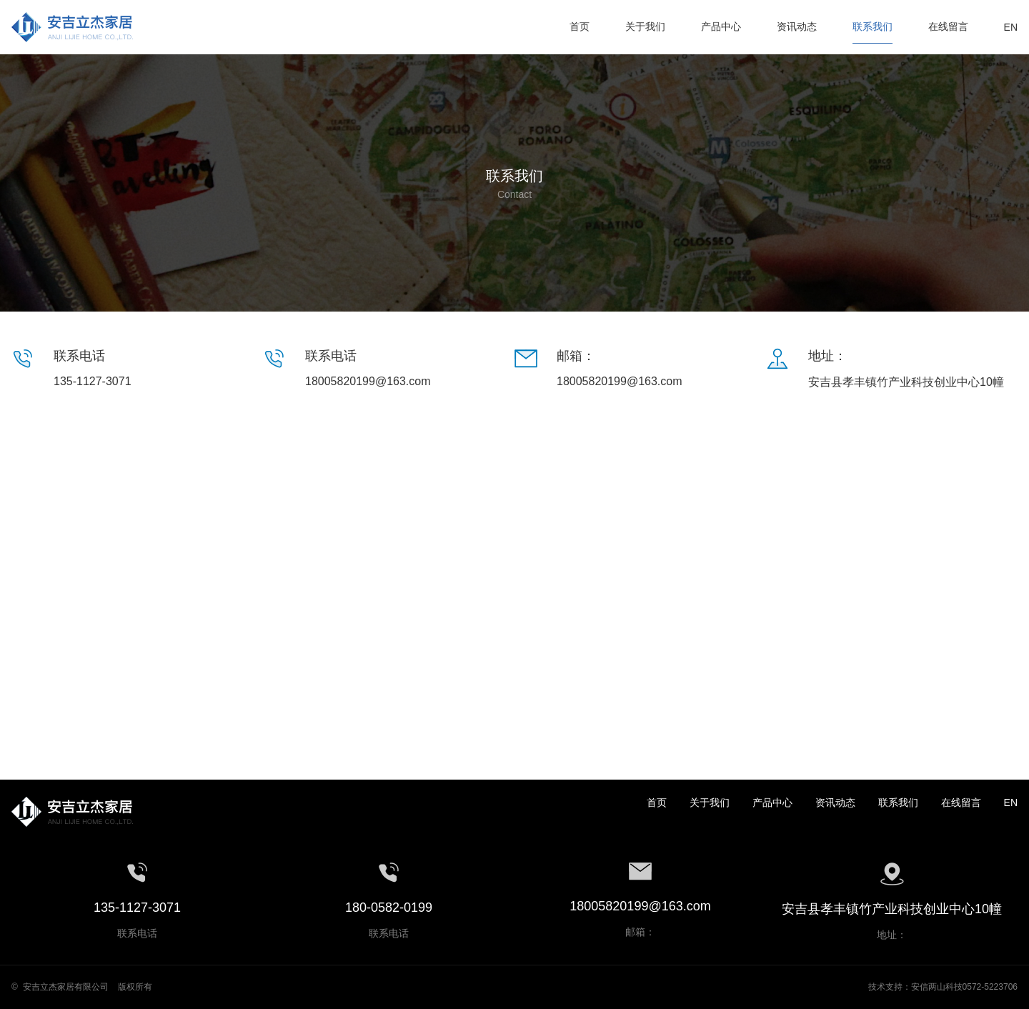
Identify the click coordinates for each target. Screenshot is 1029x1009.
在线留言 (961, 802)
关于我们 (710, 802)
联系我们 (898, 802)
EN (1011, 802)
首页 (657, 802)
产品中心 (772, 802)
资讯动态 (835, 802)
